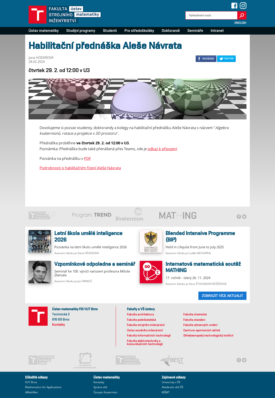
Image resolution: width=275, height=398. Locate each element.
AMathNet (31, 392)
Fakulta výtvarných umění (200, 325)
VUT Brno (31, 382)
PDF (87, 158)
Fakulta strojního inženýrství (145, 325)
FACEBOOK (208, 58)
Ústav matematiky (44, 30)
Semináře (195, 30)
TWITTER (228, 58)
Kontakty (58, 324)
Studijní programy (80, 30)
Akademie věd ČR (172, 387)
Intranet (217, 30)
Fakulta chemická (195, 314)
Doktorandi (171, 30)
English (240, 22)
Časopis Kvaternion (105, 392)
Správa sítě (100, 387)
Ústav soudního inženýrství (145, 330)
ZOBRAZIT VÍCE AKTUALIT (222, 295)
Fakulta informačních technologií (149, 335)
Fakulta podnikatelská (141, 319)
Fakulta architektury (140, 314)
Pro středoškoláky (139, 30)
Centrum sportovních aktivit (201, 330)
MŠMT (166, 392)
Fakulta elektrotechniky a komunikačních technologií (145, 342)
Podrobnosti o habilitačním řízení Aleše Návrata (80, 167)
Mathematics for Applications (43, 387)
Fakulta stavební (194, 319)
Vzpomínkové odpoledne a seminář (94, 264)
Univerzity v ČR (171, 382)
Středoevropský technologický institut (208, 335)
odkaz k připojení (162, 148)
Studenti (110, 30)
